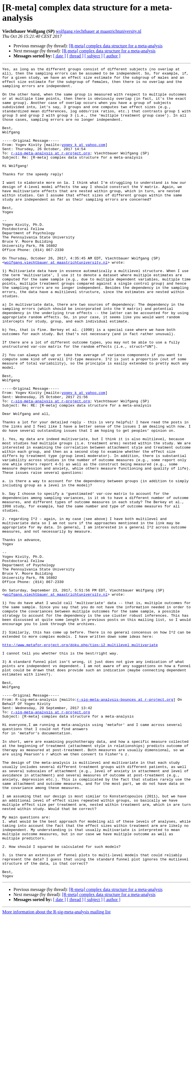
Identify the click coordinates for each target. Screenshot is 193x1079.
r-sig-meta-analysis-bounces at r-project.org (125, 826)
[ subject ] (94, 56)
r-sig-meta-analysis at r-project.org (50, 170)
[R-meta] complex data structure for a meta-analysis (115, 45)
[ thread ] (75, 56)
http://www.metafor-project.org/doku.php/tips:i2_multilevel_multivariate (80, 760)
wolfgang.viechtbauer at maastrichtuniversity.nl (98, 31)
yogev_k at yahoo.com (83, 160)
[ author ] (112, 56)
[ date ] (59, 56)
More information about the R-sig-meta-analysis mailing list (56, 1074)
